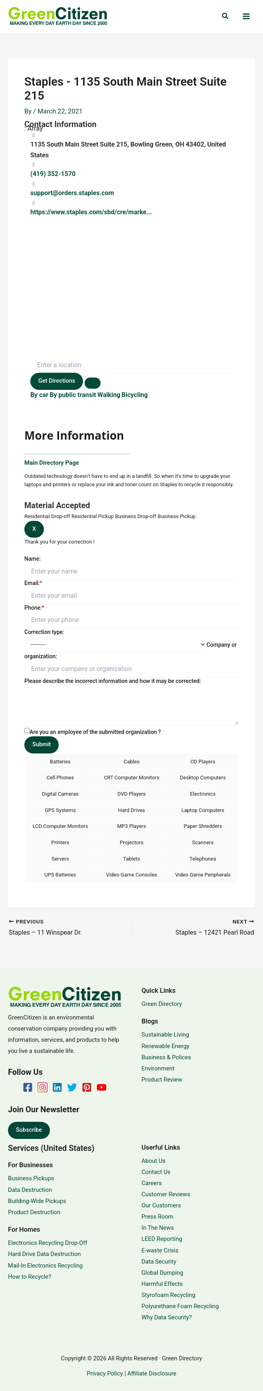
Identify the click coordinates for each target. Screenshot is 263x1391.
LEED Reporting (162, 1238)
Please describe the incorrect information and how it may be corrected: (112, 681)
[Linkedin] (57, 1087)
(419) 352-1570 (52, 174)
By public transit (72, 395)
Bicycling (135, 395)
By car (39, 395)
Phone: (34, 608)
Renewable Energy (166, 1046)
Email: (33, 583)
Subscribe (29, 1129)
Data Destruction (30, 1189)
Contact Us (156, 1172)
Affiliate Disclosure (151, 1373)
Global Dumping (163, 1272)
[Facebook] (28, 1087)
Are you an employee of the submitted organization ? (95, 732)
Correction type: (44, 632)
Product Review (162, 1079)
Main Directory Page (51, 462)
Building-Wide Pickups (37, 1201)
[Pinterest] (87, 1087)
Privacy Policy (105, 1373)
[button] (225, 16)
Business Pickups (31, 1178)
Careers (152, 1183)
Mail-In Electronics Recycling (45, 1265)
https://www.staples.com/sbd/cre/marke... (91, 212)
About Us (154, 1160)
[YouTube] (102, 1087)
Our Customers (161, 1205)
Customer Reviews (166, 1194)
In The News (158, 1227)
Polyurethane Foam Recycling (180, 1306)
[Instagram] (42, 1087)
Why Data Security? (167, 1317)
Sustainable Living (165, 1034)
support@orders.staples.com (72, 193)
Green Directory (162, 1004)
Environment (158, 1068)
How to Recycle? (29, 1276)
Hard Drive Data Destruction (44, 1254)
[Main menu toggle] (246, 16)
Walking (108, 395)
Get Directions (56, 380)
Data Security (159, 1261)
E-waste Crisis (160, 1250)
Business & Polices (166, 1057)
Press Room (158, 1216)
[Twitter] (72, 1087)
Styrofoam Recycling (169, 1295)
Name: (32, 559)
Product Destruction (34, 1212)
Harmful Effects (162, 1283)
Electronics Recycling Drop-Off (47, 1242)
